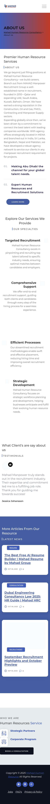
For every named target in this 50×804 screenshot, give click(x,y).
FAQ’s (18, 791)
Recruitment (15, 649)
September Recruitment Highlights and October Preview (23, 660)
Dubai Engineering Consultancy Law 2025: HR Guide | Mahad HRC (22, 596)
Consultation (16, 585)
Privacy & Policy (33, 791)
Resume (13, 548)
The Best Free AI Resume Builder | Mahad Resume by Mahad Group (24, 559)
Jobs (10, 791)
